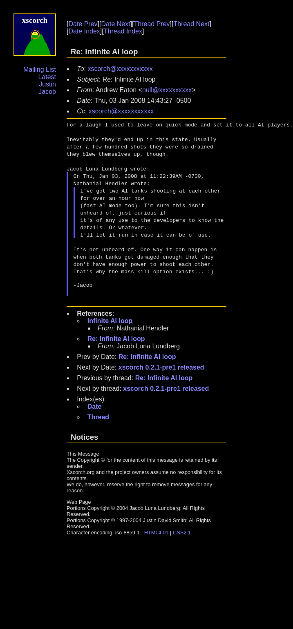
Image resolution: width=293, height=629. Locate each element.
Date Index (84, 31)
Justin (47, 84)
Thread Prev (152, 23)
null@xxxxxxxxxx (167, 89)
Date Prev (82, 23)
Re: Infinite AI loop (116, 341)
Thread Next (191, 23)
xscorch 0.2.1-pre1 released (161, 369)
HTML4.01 (156, 535)
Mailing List (39, 69)
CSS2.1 (182, 535)
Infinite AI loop (110, 323)
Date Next (115, 23)
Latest (47, 76)
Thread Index (123, 31)
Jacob (47, 91)
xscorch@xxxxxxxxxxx (119, 68)
